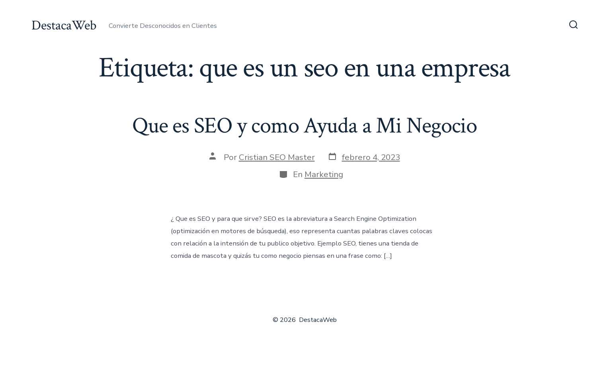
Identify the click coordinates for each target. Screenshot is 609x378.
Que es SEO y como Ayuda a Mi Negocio (304, 125)
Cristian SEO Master (277, 157)
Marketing (323, 174)
